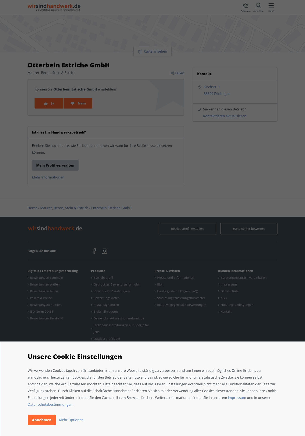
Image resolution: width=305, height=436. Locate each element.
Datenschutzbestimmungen (50, 404)
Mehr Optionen (71, 420)
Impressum (237, 397)
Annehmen (41, 420)
